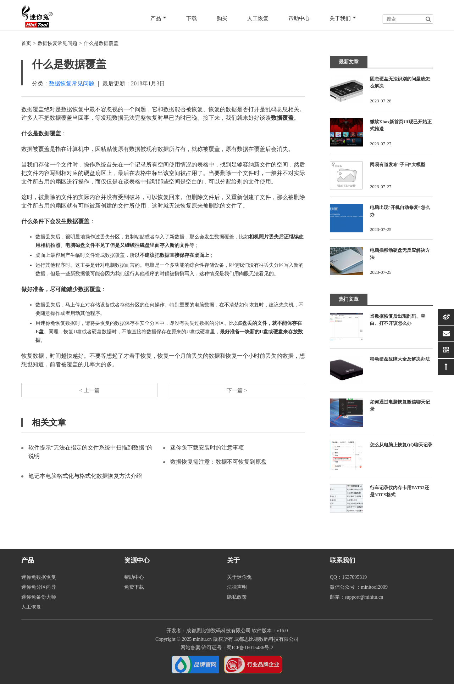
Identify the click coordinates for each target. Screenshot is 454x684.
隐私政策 (237, 597)
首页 (26, 43)
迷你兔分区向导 (38, 587)
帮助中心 (298, 18)
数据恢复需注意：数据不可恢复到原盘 (218, 462)
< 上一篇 (89, 390)
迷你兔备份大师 (38, 597)
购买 (220, 18)
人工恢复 (256, 18)
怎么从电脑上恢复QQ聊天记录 (401, 444)
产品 (156, 18)
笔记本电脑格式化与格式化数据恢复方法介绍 (85, 477)
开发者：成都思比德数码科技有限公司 (208, 630)
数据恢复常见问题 (57, 43)
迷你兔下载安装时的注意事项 (207, 448)
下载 (189, 18)
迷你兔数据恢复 (38, 577)
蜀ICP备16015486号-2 (250, 647)
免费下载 (134, 587)
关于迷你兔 (239, 577)
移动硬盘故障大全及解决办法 (400, 359)
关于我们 (342, 18)
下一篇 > (237, 390)
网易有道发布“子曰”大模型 (397, 164)
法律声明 (237, 587)
